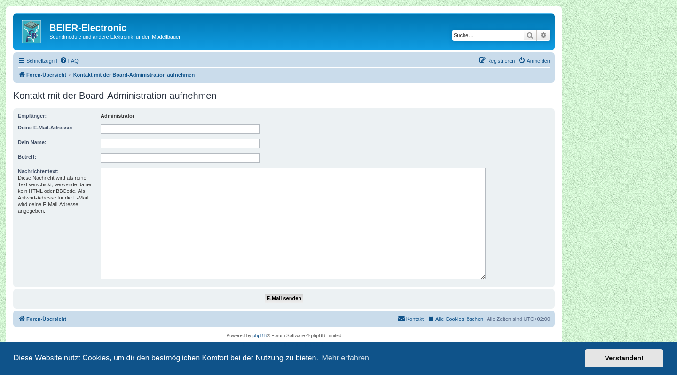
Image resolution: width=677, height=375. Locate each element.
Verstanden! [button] (624, 358)
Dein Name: (32, 142)
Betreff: (27, 157)
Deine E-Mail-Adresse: (45, 127)
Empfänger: (32, 116)
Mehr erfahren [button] (345, 358)
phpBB (259, 335)
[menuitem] (69, 60)
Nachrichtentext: (38, 171)
